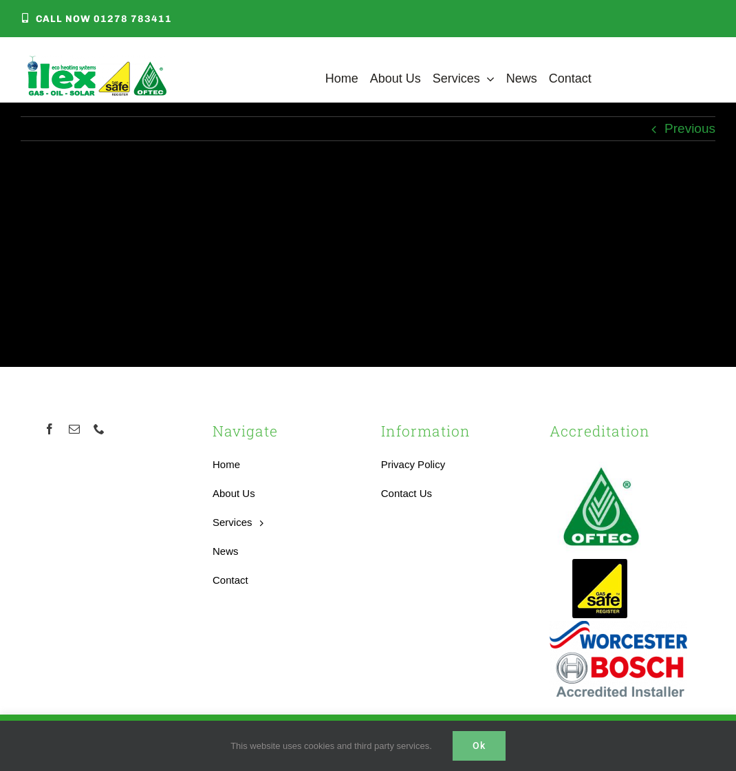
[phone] (99, 428)
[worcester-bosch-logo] (618, 627)
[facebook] (49, 428)
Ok (479, 745)
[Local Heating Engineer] (97, 62)
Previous (689, 128)
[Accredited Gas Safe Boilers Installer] (600, 563)
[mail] (74, 428)
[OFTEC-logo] (601, 460)
